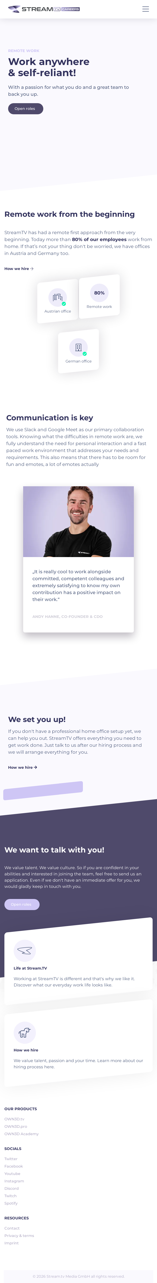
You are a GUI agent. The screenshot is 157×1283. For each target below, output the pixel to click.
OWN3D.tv (14, 1119)
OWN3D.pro (15, 1126)
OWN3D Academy (21, 1134)
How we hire (18, 269)
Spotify (11, 1203)
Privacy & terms (19, 1235)
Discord (11, 1188)
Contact (12, 1228)
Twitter (11, 1159)
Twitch (10, 1196)
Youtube (12, 1173)
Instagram (14, 1181)
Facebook (13, 1166)
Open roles (25, 108)
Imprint (11, 1243)
